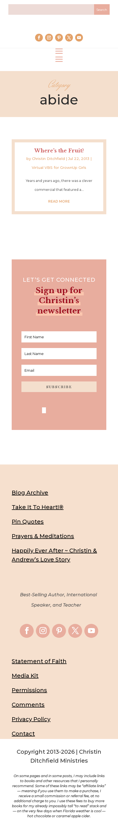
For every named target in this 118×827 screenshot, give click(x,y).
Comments (28, 704)
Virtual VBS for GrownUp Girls (59, 167)
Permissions (29, 690)
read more (59, 201)
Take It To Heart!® (37, 507)
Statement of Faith (39, 661)
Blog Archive (30, 492)
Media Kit (25, 675)
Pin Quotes (28, 521)
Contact (23, 733)
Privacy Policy (31, 719)
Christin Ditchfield (48, 158)
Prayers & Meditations (43, 536)
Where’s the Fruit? (59, 151)
